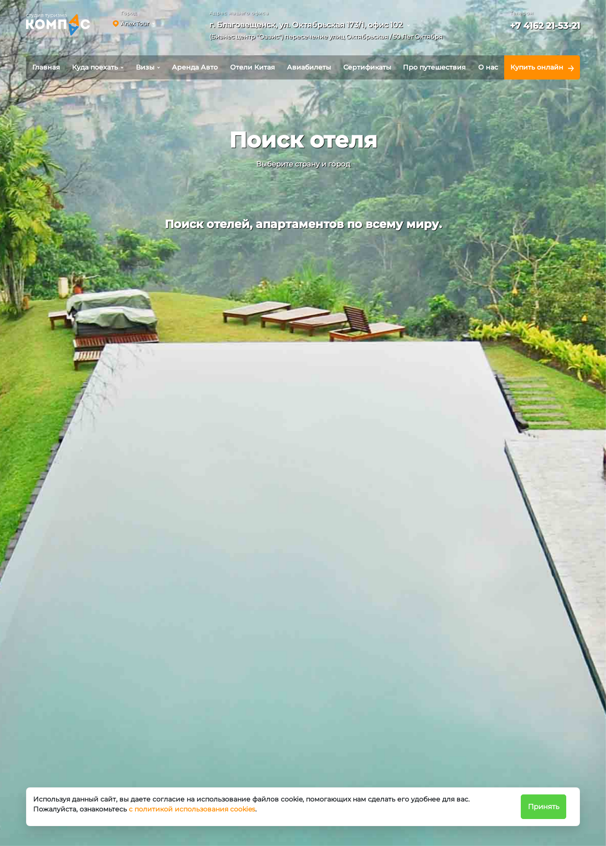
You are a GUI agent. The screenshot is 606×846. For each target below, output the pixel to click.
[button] (329, 32)
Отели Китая (252, 67)
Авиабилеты (309, 67)
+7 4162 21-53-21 (545, 25)
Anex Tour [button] (135, 23)
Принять (543, 806)
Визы (145, 67)
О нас (488, 67)
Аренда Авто (195, 67)
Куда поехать (95, 67)
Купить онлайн (536, 67)
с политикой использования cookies (192, 809)
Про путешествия (434, 67)
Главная (46, 67)
